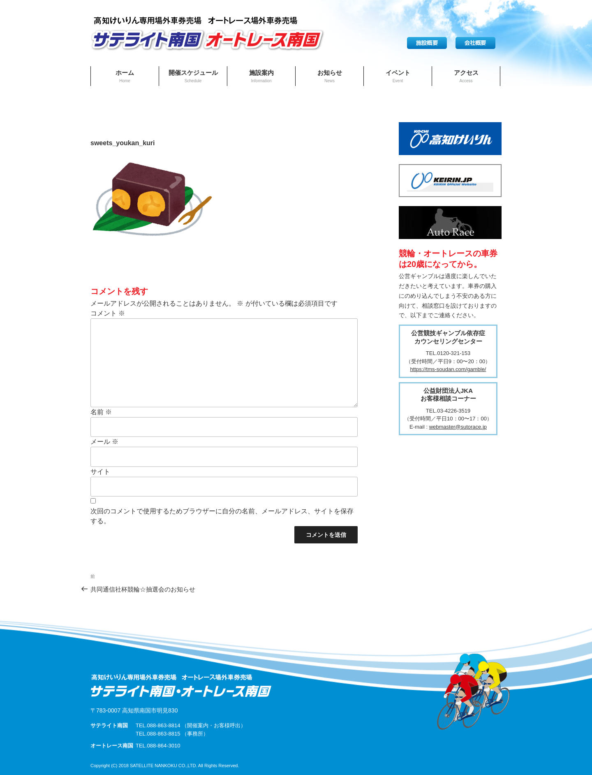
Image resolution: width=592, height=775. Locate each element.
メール (104, 441)
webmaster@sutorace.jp (458, 427)
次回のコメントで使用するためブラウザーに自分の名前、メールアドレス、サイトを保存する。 (222, 516)
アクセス (466, 76)
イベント (398, 76)
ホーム (125, 76)
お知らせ (329, 76)
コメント (107, 313)
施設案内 (261, 76)
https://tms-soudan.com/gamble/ (448, 369)
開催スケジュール (193, 76)
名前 (101, 411)
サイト (100, 471)
